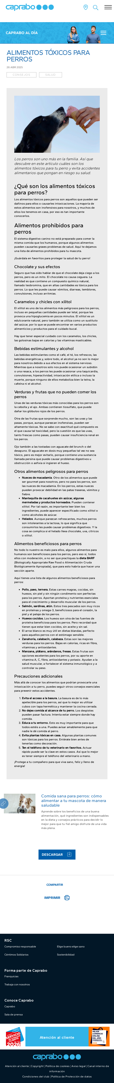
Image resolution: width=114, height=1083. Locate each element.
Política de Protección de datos (71, 1076)
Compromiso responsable (20, 946)
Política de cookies (57, 1066)
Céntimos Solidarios (16, 954)
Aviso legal (78, 1066)
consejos (21, 74)
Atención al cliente (57, 1037)
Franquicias (11, 976)
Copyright (37, 1066)
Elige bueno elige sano (71, 946)
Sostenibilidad (66, 954)
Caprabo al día (22, 32)
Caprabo (9, 1006)
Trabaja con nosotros (17, 984)
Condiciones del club (35, 1076)
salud (50, 74)
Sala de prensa (13, 1014)
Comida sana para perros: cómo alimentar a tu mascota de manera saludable (73, 800)
